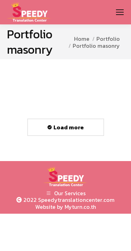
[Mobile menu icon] (120, 12)
